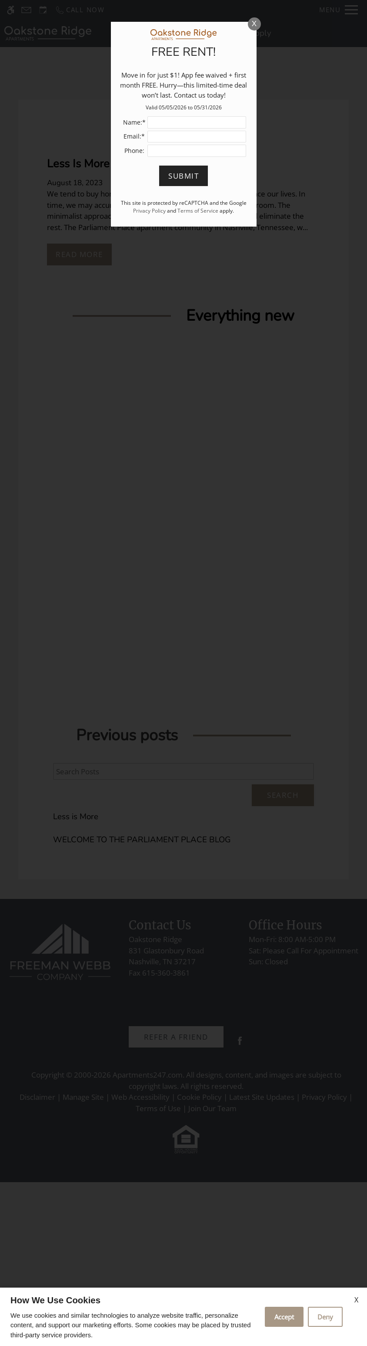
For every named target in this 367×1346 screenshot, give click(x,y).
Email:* (134, 136)
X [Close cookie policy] (356, 1300)
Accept (284, 1316)
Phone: (134, 150)
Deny (325, 1316)
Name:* (134, 122)
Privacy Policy (149, 210)
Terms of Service (197, 210)
